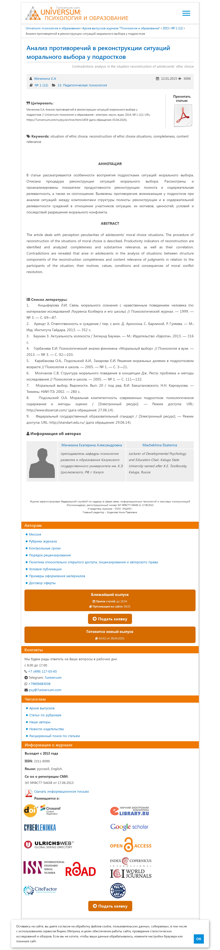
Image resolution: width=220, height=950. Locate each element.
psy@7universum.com (42, 689)
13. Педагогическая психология (82, 85)
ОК (198, 939)
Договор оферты (42, 583)
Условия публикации (45, 569)
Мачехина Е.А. (45, 78)
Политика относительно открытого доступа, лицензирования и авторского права (93, 562)
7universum (42, 677)
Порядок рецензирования (50, 555)
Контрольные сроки (45, 548)
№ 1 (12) (41, 85)
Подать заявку (110, 618)
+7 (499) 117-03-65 (40, 671)
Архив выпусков (42, 708)
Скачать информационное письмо (61, 791)
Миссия (35, 534)
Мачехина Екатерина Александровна (91, 444)
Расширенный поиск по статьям (54, 736)
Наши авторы (39, 722)
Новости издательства (46, 729)
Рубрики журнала (43, 541)
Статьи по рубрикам (45, 715)
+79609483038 (37, 683)
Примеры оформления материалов (57, 576)
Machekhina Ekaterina (160, 444)
